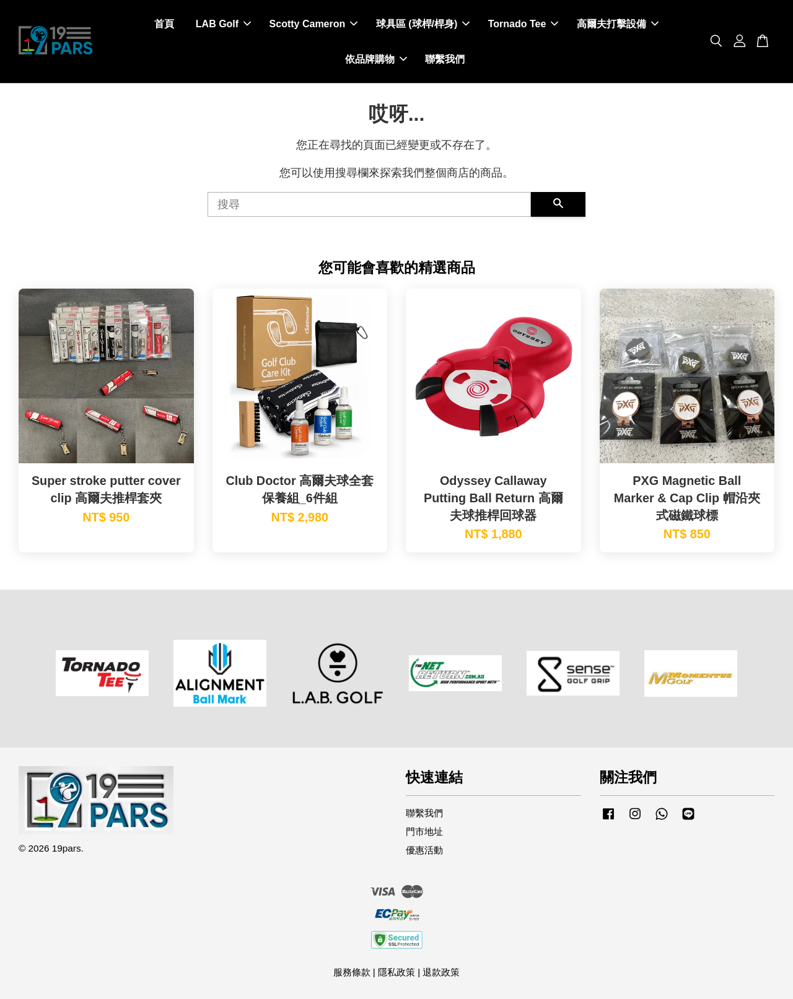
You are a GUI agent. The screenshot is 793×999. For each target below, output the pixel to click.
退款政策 (441, 972)
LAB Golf (223, 24)
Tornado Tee (523, 24)
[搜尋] (369, 204)
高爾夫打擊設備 (618, 24)
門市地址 (424, 831)
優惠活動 (424, 850)
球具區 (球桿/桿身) (423, 24)
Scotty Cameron (313, 24)
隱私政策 (396, 972)
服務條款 (351, 972)
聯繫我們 (445, 59)
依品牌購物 (376, 59)
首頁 (164, 24)
